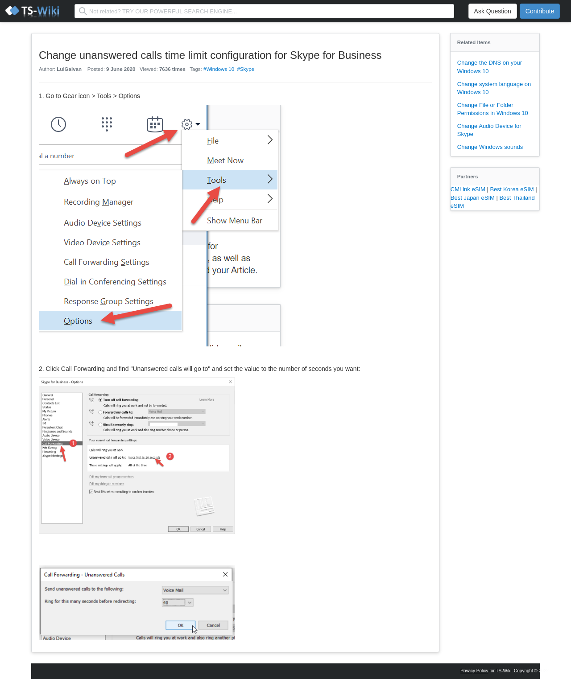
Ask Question (492, 11)
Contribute (539, 11)
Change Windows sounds (490, 147)
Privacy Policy (474, 670)
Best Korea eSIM (512, 189)
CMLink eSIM (469, 189)
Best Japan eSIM (474, 197)
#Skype (245, 69)
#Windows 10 (218, 69)
